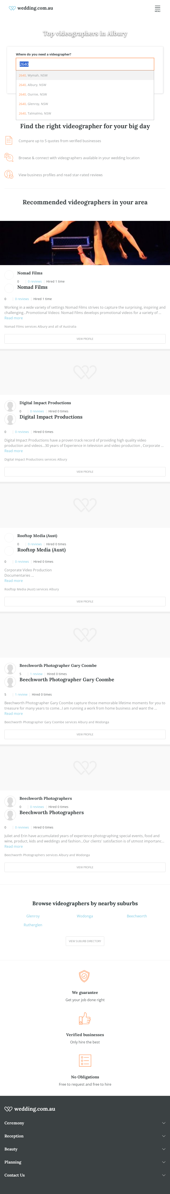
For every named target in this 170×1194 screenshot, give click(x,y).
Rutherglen (33, 924)
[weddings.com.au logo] (31, 7)
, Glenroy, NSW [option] (33, 104)
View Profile (85, 339)
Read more (13, 318)
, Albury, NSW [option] (32, 85)
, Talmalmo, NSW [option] (35, 113)
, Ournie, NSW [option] (33, 94)
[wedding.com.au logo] (29, 1111)
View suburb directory (85, 941)
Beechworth (137, 916)
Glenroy (33, 916)
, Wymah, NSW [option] (33, 75)
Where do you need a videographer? (43, 54)
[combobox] (85, 64)
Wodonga (85, 916)
